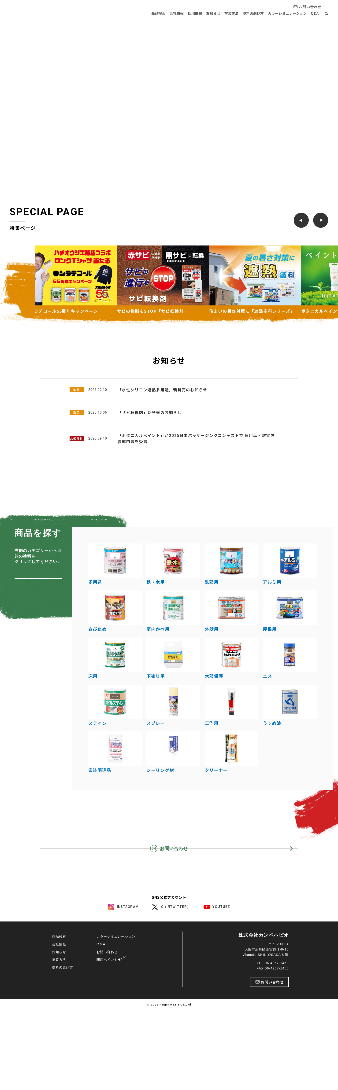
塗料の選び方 (249, 13)
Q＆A (101, 1044)
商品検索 (145, 13)
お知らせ (206, 13)
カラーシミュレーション (285, 13)
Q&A (315, 13)
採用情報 (185, 13)
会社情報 (165, 13)
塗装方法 (226, 13)
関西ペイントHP (110, 1060)
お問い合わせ (107, 1052)
